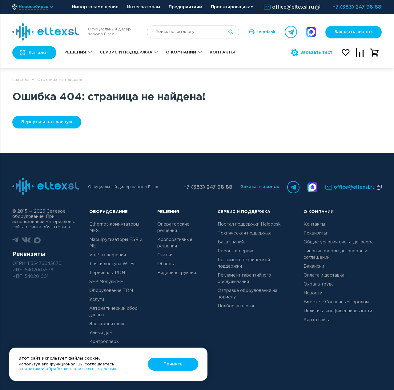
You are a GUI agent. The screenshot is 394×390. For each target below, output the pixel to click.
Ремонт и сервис (236, 251)
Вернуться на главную (46, 122)
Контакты (222, 52)
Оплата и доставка (324, 275)
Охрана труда (319, 284)
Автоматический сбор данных (113, 312)
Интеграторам (143, 7)
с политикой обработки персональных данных (67, 369)
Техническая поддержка (244, 233)
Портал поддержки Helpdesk (249, 224)
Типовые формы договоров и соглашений (335, 254)
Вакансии (314, 266)
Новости (313, 293)
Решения (75, 52)
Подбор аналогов (236, 306)
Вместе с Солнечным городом (336, 302)
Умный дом (100, 333)
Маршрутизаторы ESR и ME (115, 243)
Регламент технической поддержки (244, 263)
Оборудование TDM (111, 291)
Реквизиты (315, 233)
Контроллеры (104, 342)
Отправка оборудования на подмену (247, 294)
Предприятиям (185, 7)
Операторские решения (173, 228)
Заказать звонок (353, 32)
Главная (20, 79)
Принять (173, 364)
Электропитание (107, 324)
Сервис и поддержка (126, 52)
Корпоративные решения (174, 243)
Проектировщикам (232, 7)
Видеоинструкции (176, 273)
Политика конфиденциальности (338, 311)
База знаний (231, 242)
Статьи (164, 255)
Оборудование (108, 212)
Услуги (96, 299)
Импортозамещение (95, 7)
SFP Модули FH (106, 282)
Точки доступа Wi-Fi (111, 264)
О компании (181, 52)
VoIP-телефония (107, 255)
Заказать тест (311, 52)
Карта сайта (317, 320)
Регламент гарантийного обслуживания (244, 279)
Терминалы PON (107, 273)
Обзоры (166, 264)
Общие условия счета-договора (339, 242)
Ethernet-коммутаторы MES (114, 228)
